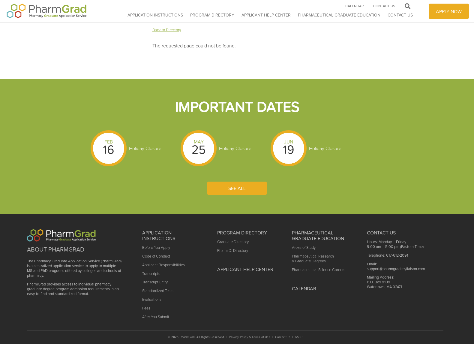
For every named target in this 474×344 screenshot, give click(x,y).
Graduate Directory (233, 242)
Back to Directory (166, 30)
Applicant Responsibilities (163, 265)
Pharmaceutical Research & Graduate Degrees (313, 258)
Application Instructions (155, 15)
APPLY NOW (449, 11)
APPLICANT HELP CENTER (266, 15)
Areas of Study (304, 247)
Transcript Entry (155, 282)
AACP (299, 337)
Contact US (381, 232)
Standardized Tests (157, 291)
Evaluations (151, 299)
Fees (146, 308)
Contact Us (400, 15)
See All (237, 188)
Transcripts (151, 273)
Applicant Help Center (245, 269)
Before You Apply (156, 247)
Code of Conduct (156, 256)
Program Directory (212, 15)
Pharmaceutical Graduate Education (339, 15)
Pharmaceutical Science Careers (318, 270)
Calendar (354, 6)
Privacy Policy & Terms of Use (250, 337)
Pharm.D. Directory (232, 250)
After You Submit (155, 317)
